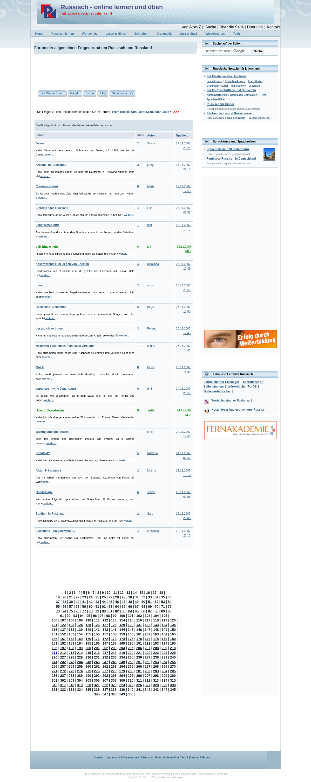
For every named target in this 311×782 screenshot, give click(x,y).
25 (97, 597)
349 (122, 694)
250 (130, 662)
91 (62, 616)
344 (164, 690)
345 (173, 690)
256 (54, 666)
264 (122, 666)
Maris (150, 186)
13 (128, 593)
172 (105, 639)
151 (54, 634)
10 (108, 593)
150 (173, 630)
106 (54, 620)
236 (139, 657)
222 (147, 653)
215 (88, 653)
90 (170, 611)
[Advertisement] (112, 68)
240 (173, 657)
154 (80, 634)
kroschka (153, 531)
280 (130, 671)
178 (156, 639)
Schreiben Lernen (235, 81)
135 (173, 625)
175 (130, 639)
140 (88, 630)
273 (71, 671)
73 (58, 611)
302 (63, 680)
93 (75, 616)
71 (163, 606)
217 (105, 653)
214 (80, 653)
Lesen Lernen (214, 81)
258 (71, 666)
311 (139, 680)
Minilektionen (238, 85)
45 (110, 602)
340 (130, 690)
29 (124, 597)
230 (88, 657)
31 (137, 597)
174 (122, 639)
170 (88, 639)
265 (130, 666)
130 (130, 625)
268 (156, 666)
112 (105, 620)
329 (164, 685)
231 (97, 657)
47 (124, 602)
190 (130, 643)
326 (139, 685)
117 (147, 620)
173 (113, 639)
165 (173, 634)
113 (113, 620)
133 (156, 625)
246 (97, 662)
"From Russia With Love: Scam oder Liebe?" (145, 112)
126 (97, 625)
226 (54, 657)
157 (105, 634)
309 (122, 680)
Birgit (150, 307)
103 (147, 616)
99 (115, 616)
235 (130, 657)
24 (91, 597)
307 (105, 680)
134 (164, 625)
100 (122, 616)
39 (71, 602)
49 (137, 602)
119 (164, 620)
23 (84, 597)
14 (135, 593)
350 (130, 694)
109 (80, 620)
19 (138, 346)
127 (105, 625)
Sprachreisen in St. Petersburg (228, 149)
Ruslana (152, 453)
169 (80, 639)
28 (117, 597)
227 (63, 657)
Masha (151, 470)
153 (71, 634)
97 (101, 616)
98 (108, 616)
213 (71, 653)
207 (147, 648)
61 (97, 606)
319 (80, 685)
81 (110, 611)
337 (105, 690)
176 (139, 639)
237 (147, 657)
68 (143, 606)
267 (147, 666)
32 (143, 597)
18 (161, 593)
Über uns (255, 27)
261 (97, 666)
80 (104, 611)
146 (139, 630)
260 (88, 666)
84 (130, 611)
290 (88, 676)
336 (97, 690)
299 (164, 676)
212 (63, 653)
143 (113, 630)
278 (113, 671)
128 (113, 625)
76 (78, 611)
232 (105, 657)
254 (164, 662)
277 (105, 671)
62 (104, 606)
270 (173, 666)
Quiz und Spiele (236, 118)
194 (164, 643)
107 (63, 620)
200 (88, 648)
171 (97, 639)
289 (80, 676)
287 (63, 676)
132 (147, 625)
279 (122, 671)
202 (105, 648)
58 (78, 606)
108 (71, 620)
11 (115, 593)
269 (164, 666)
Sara (150, 513)
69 (150, 606)
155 (88, 634)
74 (64, 611)
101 (130, 616)
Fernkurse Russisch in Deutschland (231, 158)
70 (156, 606)
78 (91, 611)
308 (113, 680)
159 (122, 634)
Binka (151, 367)
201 (97, 648)
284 (164, 671)
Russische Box (215, 118)
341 (139, 690)
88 (156, 611)
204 (122, 648)
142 (105, 630)
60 (91, 606)
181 (54, 643)
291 (97, 676)
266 (139, 666)
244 (80, 662)
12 (122, 593)
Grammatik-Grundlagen (243, 95)
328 (156, 685)
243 (71, 662)
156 (97, 634)
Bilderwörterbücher (217, 391)
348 (113, 694)
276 (97, 671)
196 (54, 648)
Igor (149, 225)
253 (156, 662)
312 (147, 680)
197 (63, 648)
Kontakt (273, 27)
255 (173, 662)
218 (113, 653)
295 (130, 676)
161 (139, 634)
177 (147, 639)
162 (147, 634)
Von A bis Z (191, 27)
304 (80, 680)
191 (139, 643)
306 (97, 680)
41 (84, 602)
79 (97, 611)
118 (156, 620)
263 (113, 666)
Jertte (151, 410)
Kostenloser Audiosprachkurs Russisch (238, 409)
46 (117, 602)
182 (63, 643)
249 (122, 662)
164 (164, 634)
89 (163, 611)
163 (156, 634)
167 (63, 639)
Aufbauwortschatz (217, 95)
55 (58, 606)
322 (105, 685)
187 (105, 643)
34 (156, 597)
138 (71, 630)
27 (110, 597)
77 (84, 611)
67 (137, 606)
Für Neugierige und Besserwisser (230, 113)
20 (64, 597)
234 (122, 657)
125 (88, 625)
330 (173, 685)
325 (130, 685)
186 (97, 643)
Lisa (150, 208)
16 (148, 593)
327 (147, 685)
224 (164, 653)
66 (130, 606)
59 (84, 606)
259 (80, 666)
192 (147, 643)
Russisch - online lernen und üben (112, 7)
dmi (149, 388)
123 (71, 625)
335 (88, 690)
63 (110, 606)
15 (141, 593)
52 (156, 602)
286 (54, 676)
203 (113, 648)
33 (150, 597)
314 (164, 680)
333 (71, 690)
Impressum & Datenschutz (122, 757)
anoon (151, 285)
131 (139, 625)
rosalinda (153, 264)
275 (88, 671)
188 (113, 643)
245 (88, 662)
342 (147, 690)
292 (105, 676)
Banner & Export (200, 757)
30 (130, 597)
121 (54, 625)
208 (156, 648)
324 (122, 685)
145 (130, 630)
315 (173, 680)
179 (164, 639)
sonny (151, 346)
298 (156, 676)
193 (156, 643)
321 (97, 685)
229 (80, 657)
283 (156, 671)
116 (139, 620)
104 (156, 616)
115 (130, 620)
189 (122, 643)
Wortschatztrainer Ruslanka (230, 400)
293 (113, 676)
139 (80, 630)
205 (130, 648)
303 (71, 680)
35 (163, 597)
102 (139, 616)
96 (95, 616)
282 (147, 671)
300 (173, 676)
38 (64, 602)
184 (80, 643)
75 (71, 611)
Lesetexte (254, 85)
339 (122, 690)
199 (80, 648)
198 (71, 648)
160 (130, 634)
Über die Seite (231, 27)
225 (173, 653)
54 (170, 602)
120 (173, 620)
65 (124, 606)
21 (71, 597)
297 (147, 676)
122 (63, 625)
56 (64, 606)
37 (58, 602)
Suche (210, 27)
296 (139, 676)
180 (173, 639)
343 (156, 690)
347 (105, 694)
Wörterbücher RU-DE (242, 386)
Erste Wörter (255, 81)
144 (122, 630)
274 (80, 671)
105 (164, 616)
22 (78, 597)
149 (164, 630)
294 (122, 676)
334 (80, 690)
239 (164, 657)
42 (91, 602)
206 (139, 648)
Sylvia (151, 143)
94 (82, 616)
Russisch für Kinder (220, 104)
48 (130, 602)
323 (113, 685)
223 (156, 653)
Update (182, 135)
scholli (151, 492)
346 (97, 694)
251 (139, 662)
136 (54, 630)
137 (63, 630)
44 (104, 602)
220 (130, 653)
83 (124, 611)
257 (63, 666)
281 (139, 671)
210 (173, 648)
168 (71, 639)
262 (105, 666)
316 (54, 685)
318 (71, 685)
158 (113, 634)
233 (113, 657)
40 (78, 602)
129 (122, 625)
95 (88, 616)
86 (143, 611)
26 (104, 597)
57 (71, 606)
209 (164, 648)
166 (54, 639)
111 (97, 620)
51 (150, 602)
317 (63, 685)
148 (156, 630)
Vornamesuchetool (259, 118)
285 (173, 671)
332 (63, 690)
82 (117, 611)
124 (80, 625)
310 (130, 680)
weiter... (48, 154)
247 (105, 662)
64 (117, 606)
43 (97, 602)
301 (54, 680)
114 (122, 620)
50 (143, 602)
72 (170, 606)
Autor (153, 135)
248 (113, 662)
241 (54, 662)
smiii (150, 431)
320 (88, 685)
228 (71, 657)
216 (97, 653)
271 (54, 671)
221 (139, 653)
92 (69, 616)
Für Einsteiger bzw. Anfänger (226, 76)
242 (63, 662)
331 (54, 690)
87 (150, 611)
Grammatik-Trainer (217, 85)
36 (170, 597)
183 (71, 643)
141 (97, 630)
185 (88, 643)
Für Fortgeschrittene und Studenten (231, 90)
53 (163, 602)
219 (122, 653)
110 (88, 620)
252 (147, 662)
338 (113, 690)
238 (156, 657)
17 (154, 593)
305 (88, 680)
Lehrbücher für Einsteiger (221, 382)
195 (173, 643)
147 (147, 630)
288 (71, 676)
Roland (151, 328)
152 (63, 634)
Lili (149, 246)
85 (137, 611)
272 (63, 671)
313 (156, 680)
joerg (150, 165)
